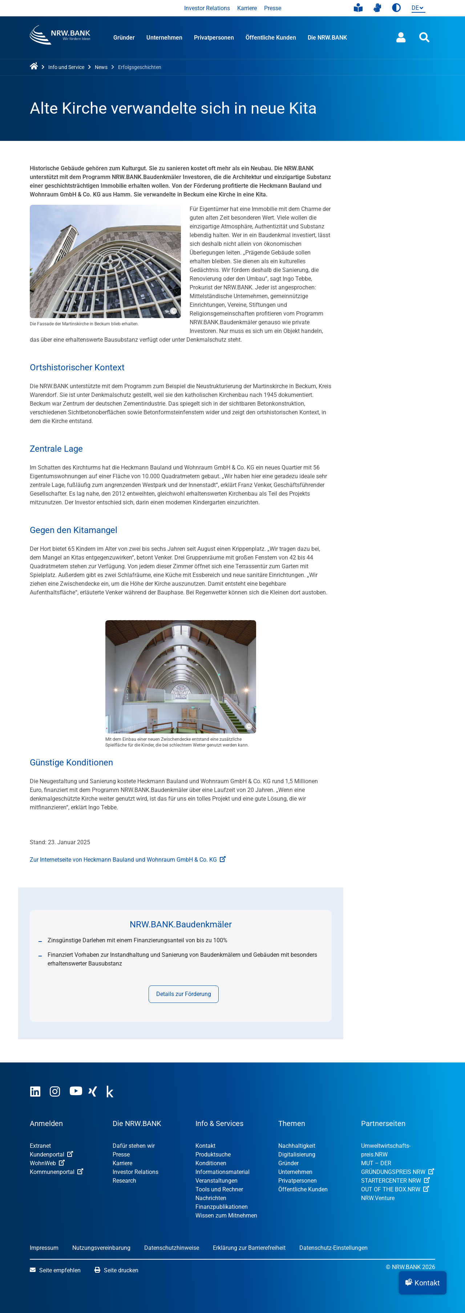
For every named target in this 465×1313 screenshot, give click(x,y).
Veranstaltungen (216, 1180)
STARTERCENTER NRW (395, 1180)
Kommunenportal (56, 1171)
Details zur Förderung (183, 994)
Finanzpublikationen (221, 1206)
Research (124, 1180)
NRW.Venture (378, 1198)
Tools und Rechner (219, 1189)
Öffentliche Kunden (271, 37)
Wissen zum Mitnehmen (226, 1215)
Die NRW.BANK (327, 37)
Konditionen (210, 1163)
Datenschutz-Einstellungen (333, 1247)
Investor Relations (207, 8)
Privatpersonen (214, 37)
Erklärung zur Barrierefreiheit (249, 1247)
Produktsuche (213, 1154)
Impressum (44, 1247)
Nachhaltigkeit (296, 1145)
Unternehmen (164, 37)
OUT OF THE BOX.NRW (395, 1189)
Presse (272, 8)
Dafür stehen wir (134, 1145)
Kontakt (205, 1145)
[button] (422, 1282)
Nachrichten (210, 1198)
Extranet (40, 1145)
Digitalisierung (296, 1154)
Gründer (124, 37)
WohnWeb (47, 1163)
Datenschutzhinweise (171, 1247)
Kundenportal (51, 1154)
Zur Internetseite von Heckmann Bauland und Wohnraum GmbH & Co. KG (128, 859)
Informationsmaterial (222, 1171)
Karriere (247, 8)
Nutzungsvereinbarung (101, 1247)
